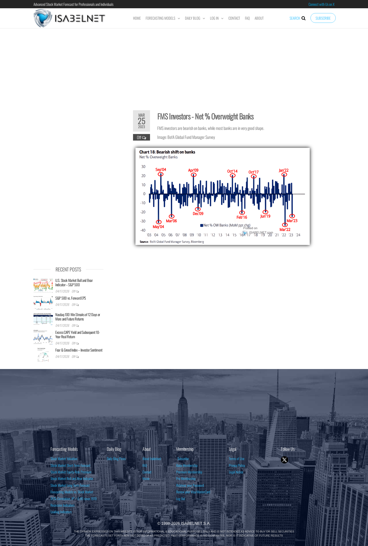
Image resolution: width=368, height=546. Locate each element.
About (259, 18)
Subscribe (323, 18)
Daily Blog (192, 18)
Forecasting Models (160, 18)
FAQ (247, 18)
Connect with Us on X (322, 4)
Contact (234, 18)
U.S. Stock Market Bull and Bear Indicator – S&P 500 (74, 282)
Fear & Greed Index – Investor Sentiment (78, 350)
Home (137, 18)
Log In (214, 18)
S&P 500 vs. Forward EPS (70, 298)
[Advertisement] (184, 66)
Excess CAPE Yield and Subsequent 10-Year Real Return (77, 334)
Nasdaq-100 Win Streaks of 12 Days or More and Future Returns (77, 316)
